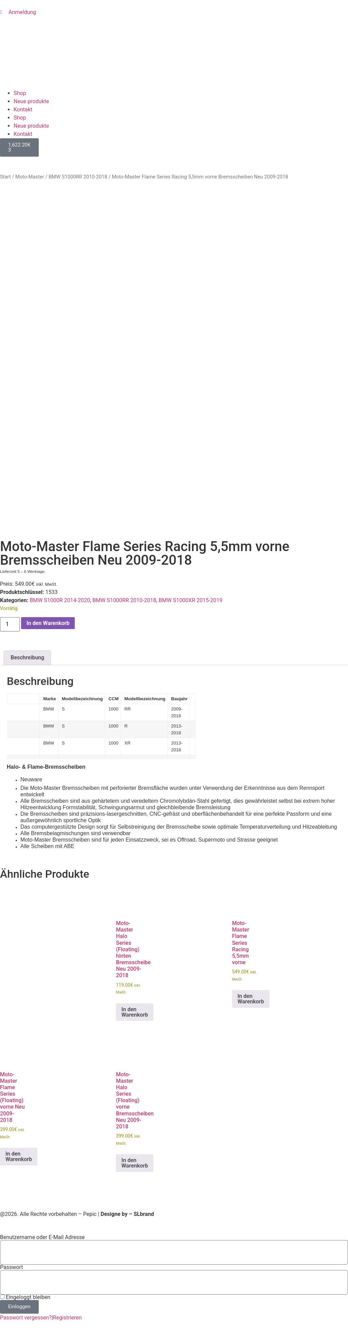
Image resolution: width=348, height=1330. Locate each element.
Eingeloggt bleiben (25, 1297)
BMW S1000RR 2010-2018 (78, 177)
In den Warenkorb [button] (134, 1012)
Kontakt (23, 109)
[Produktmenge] (10, 624)
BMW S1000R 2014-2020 (60, 600)
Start (5, 177)
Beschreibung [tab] (27, 657)
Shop (20, 93)
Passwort (11, 1267)
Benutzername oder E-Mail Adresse (42, 1237)
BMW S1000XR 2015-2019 (191, 600)
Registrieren (67, 1317)
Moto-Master (29, 177)
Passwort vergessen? (26, 1317)
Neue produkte (31, 101)
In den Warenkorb (48, 623)
